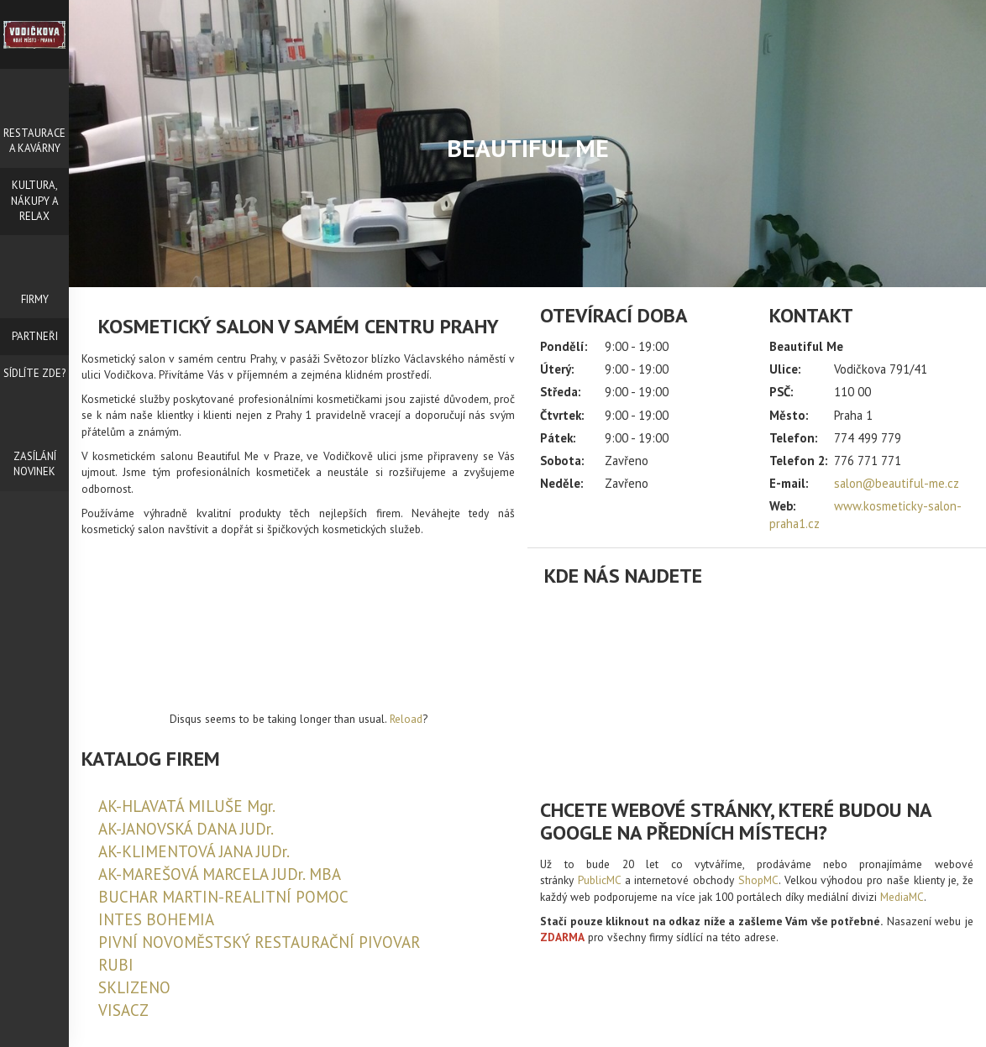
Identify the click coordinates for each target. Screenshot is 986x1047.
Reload (406, 718)
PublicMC (599, 879)
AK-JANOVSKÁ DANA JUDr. (186, 829)
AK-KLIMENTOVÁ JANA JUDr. (194, 851)
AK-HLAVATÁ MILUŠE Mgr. (186, 806)
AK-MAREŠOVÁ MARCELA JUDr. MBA (219, 874)
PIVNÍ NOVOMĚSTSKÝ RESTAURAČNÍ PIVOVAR (259, 942)
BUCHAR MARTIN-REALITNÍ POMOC (223, 897)
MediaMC (902, 896)
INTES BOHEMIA (156, 919)
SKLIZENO (134, 987)
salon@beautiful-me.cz (896, 483)
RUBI (116, 965)
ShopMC (758, 879)
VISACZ (123, 1010)
